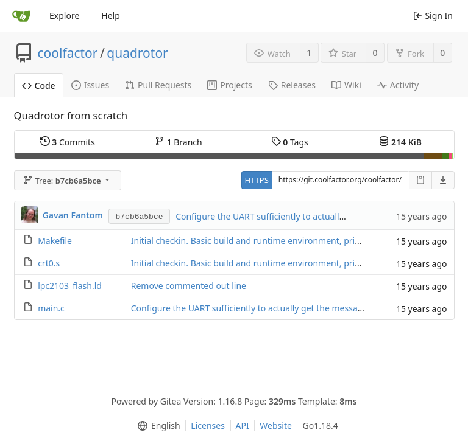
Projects (229, 85)
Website (276, 425)
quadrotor (137, 53)
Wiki (346, 85)
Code (38, 85)
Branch (178, 142)
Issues (90, 85)
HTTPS (257, 180)
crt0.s (49, 263)
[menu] (156, 426)
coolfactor (68, 53)
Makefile (55, 240)
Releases (292, 85)
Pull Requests (158, 85)
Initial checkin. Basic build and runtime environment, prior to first (261, 240)
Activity (398, 85)
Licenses (208, 425)
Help (110, 15)
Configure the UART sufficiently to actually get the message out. (303, 216)
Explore (64, 15)
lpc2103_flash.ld (70, 285)
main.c (51, 308)
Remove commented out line (188, 285)
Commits (67, 142)
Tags (289, 142)
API (242, 425)
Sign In (433, 15)
